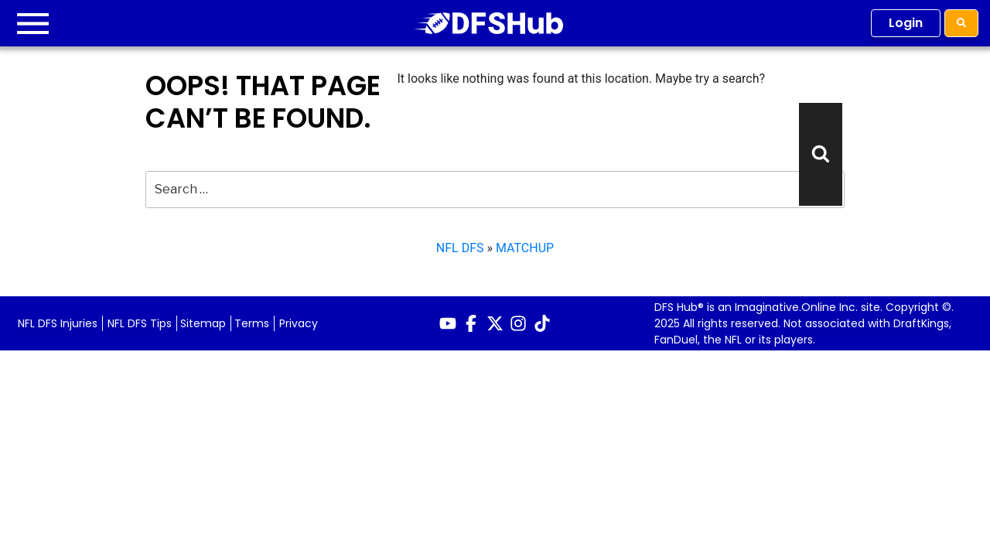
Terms (251, 323)
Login (906, 23)
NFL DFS (460, 248)
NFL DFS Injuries (57, 323)
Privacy (298, 323)
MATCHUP (525, 248)
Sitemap (203, 323)
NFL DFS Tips (140, 323)
